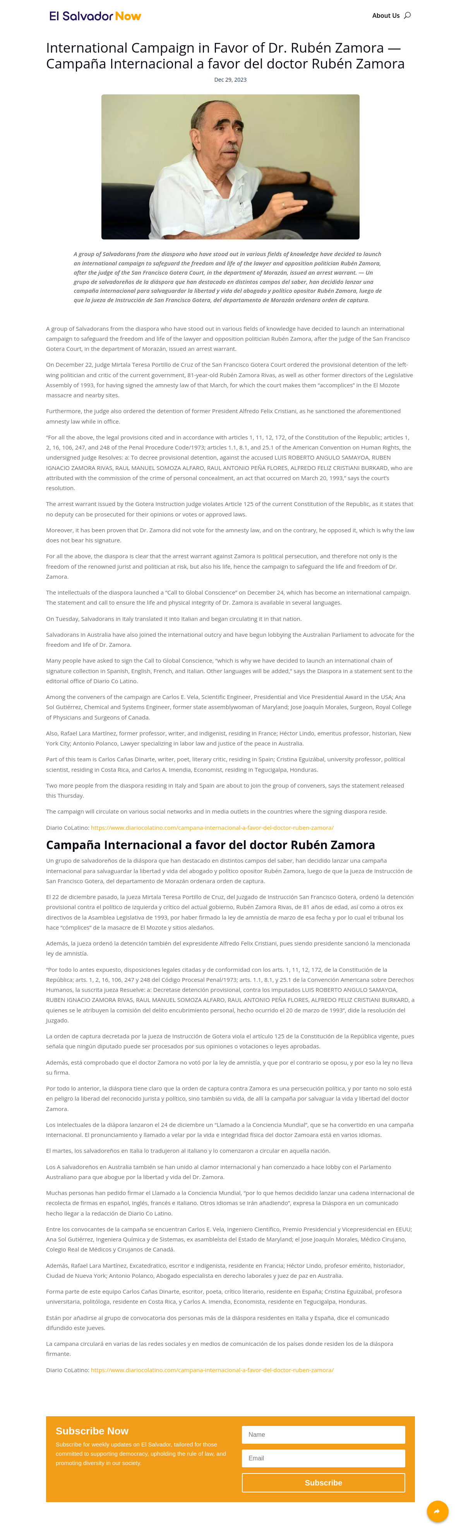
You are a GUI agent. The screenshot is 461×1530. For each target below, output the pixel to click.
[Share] (438, 1511)
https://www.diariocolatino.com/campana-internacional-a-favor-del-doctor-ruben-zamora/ (212, 827)
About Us (386, 15)
